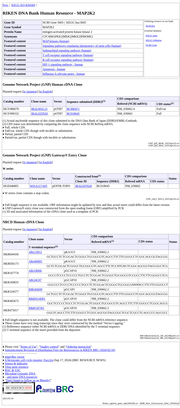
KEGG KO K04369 (23, 5)
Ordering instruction (79, 346)
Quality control (49, 346)
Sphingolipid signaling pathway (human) (67, 50)
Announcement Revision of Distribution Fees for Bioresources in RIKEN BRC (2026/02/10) (60, 350)
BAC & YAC (13, 370)
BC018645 (73, 113)
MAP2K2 (150, 26)
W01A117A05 (38, 186)
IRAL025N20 (39, 113)
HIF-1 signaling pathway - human (63, 64)
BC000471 (73, 108)
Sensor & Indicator (16, 363)
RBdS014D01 (37, 298)
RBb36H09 (35, 289)
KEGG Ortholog (154, 40)
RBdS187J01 (36, 308)
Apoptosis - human (54, 69)
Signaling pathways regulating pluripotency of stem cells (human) (82, 45)
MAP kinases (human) (56, 41)
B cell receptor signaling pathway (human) (68, 59)
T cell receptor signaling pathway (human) (68, 55)
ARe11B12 (35, 252)
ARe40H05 (35, 261)
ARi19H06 (35, 270)
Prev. (6, 5)
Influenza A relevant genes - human (64, 73)
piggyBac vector (14, 356)
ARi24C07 (35, 280)
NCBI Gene (151, 45)
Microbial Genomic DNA (20, 373)
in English (46, 91)
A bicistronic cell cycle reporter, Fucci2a (29, 360)
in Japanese (30, 91)
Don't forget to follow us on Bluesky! (28, 380)
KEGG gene (152, 35)
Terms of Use (28, 346)
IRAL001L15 (39, 108)
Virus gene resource (16, 366)
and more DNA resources (22, 377)
